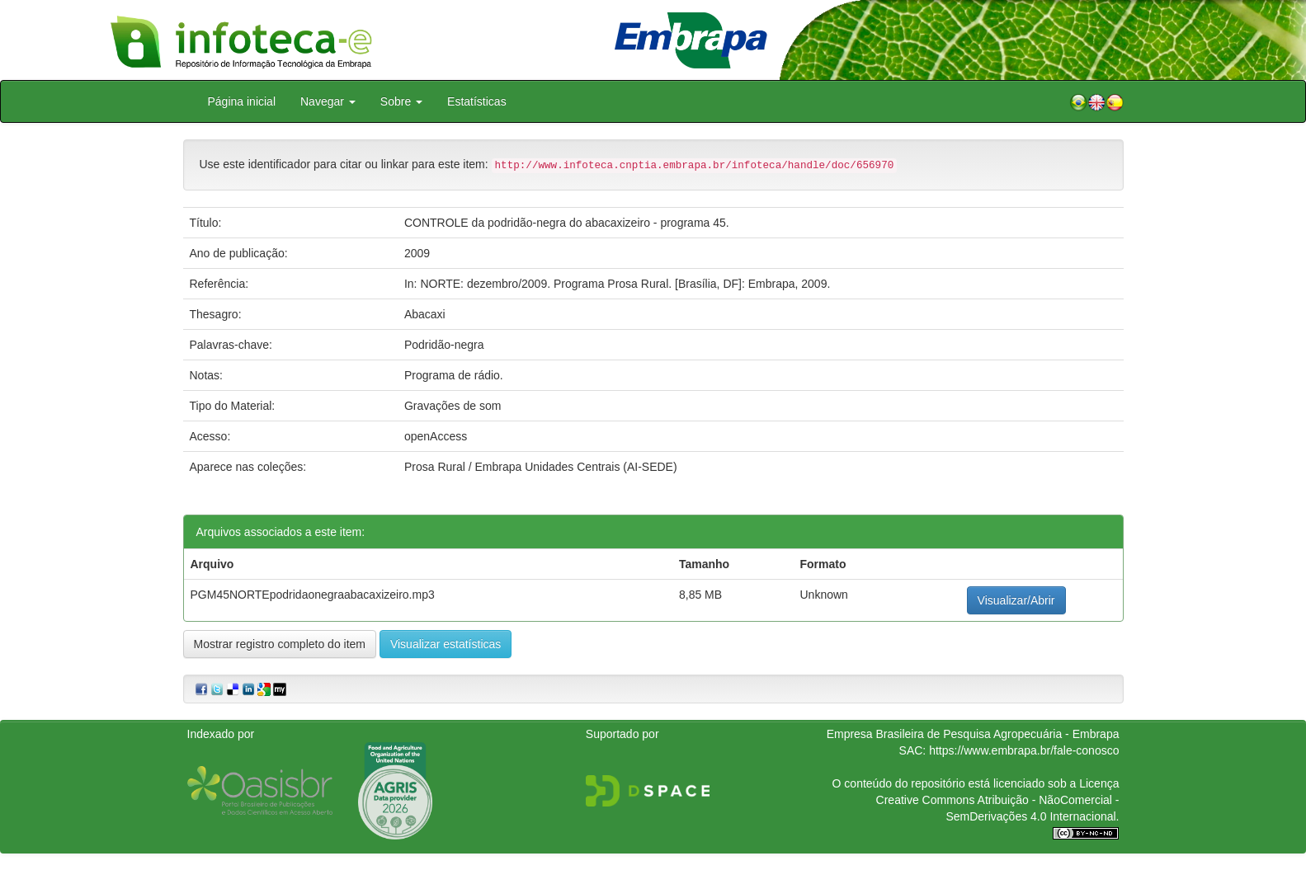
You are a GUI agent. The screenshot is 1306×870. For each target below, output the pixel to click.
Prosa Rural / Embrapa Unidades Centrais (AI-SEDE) (540, 466)
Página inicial (242, 101)
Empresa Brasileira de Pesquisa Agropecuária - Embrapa (973, 734)
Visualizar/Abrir (1016, 600)
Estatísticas (477, 101)
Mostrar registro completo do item (280, 644)
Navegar (328, 101)
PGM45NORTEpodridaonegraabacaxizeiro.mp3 (313, 594)
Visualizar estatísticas (445, 644)
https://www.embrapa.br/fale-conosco (1024, 750)
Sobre (401, 101)
